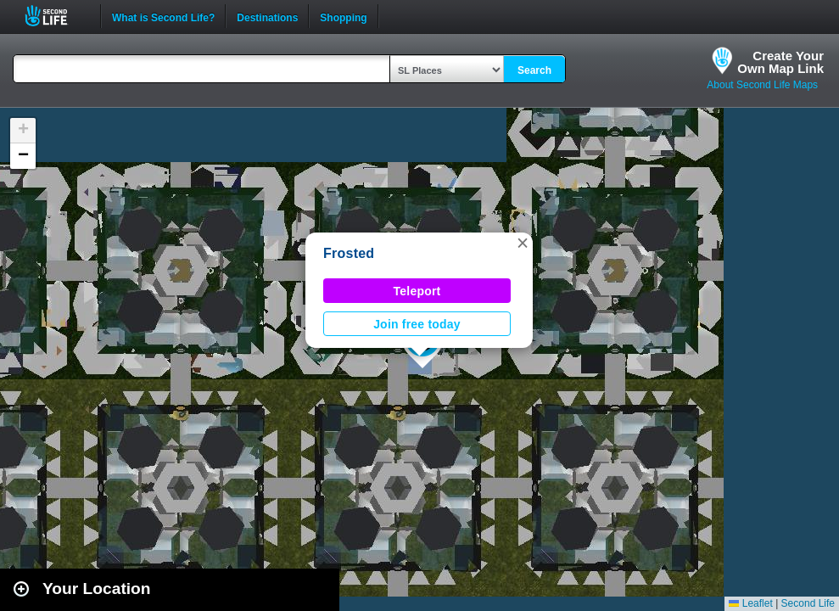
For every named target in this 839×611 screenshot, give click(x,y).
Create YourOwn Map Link (780, 62)
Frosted (348, 253)
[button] (522, 243)
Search (534, 70)
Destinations (267, 16)
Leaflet (750, 603)
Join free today (417, 324)
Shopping (343, 16)
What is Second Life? (163, 16)
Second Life (55, 15)
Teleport (417, 291)
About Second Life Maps (762, 85)
